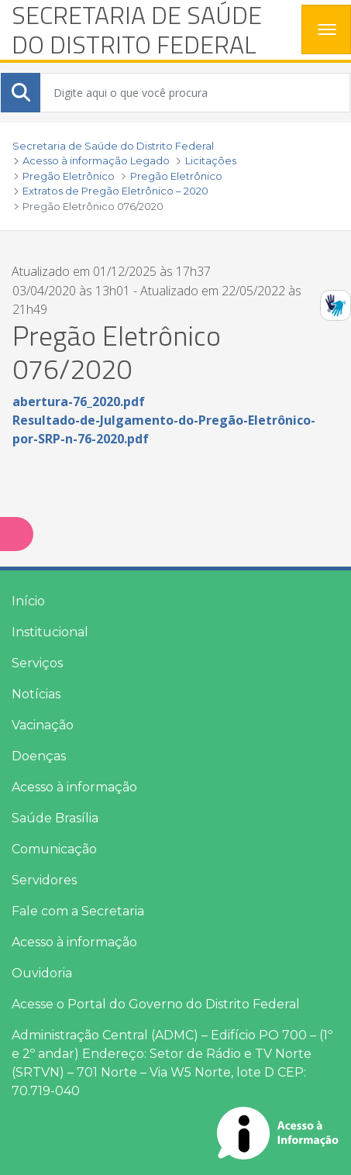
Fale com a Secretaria (78, 911)
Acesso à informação (74, 787)
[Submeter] (20, 92)
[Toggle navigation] (326, 29)
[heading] (151, 30)
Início (28, 601)
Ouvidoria (42, 973)
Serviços (37, 663)
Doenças (39, 756)
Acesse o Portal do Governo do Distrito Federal (156, 1004)
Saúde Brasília (55, 818)
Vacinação (43, 725)
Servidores (44, 880)
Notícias (36, 694)
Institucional (50, 632)
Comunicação (54, 849)
